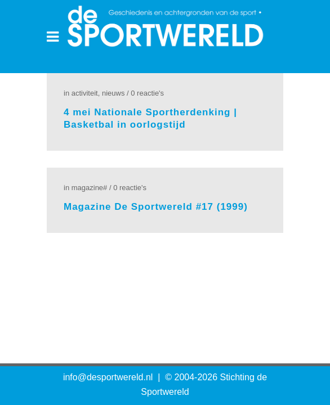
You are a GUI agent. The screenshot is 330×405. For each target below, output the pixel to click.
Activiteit (85, 93)
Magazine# (90, 187)
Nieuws (113, 93)
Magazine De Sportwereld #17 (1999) (156, 206)
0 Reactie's (147, 93)
